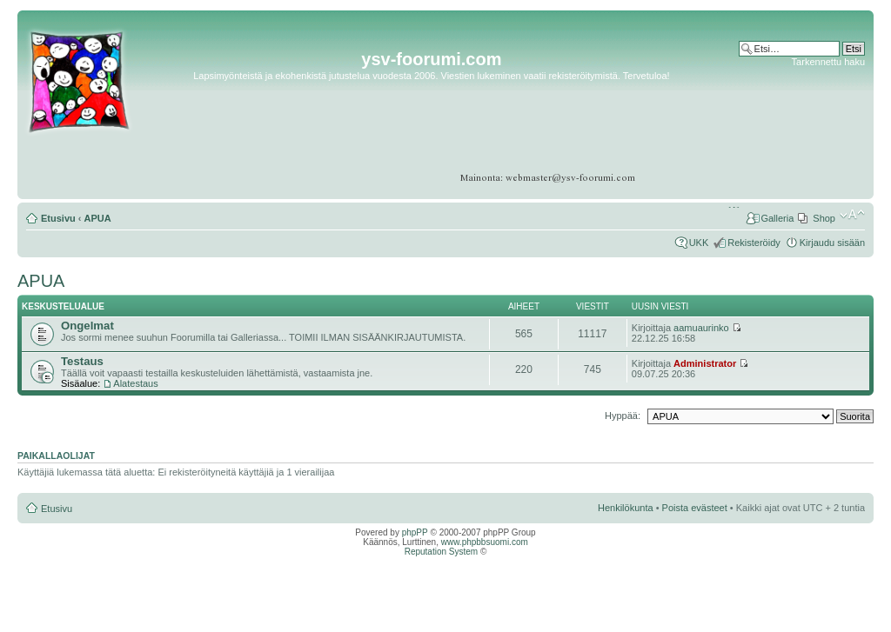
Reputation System (442, 551)
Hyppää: (622, 415)
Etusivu (58, 218)
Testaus (82, 361)
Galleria (777, 218)
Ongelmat (87, 325)
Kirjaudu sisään (832, 242)
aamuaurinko (701, 328)
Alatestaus (135, 383)
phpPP (415, 532)
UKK (699, 242)
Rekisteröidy (753, 242)
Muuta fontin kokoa (852, 215)
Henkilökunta (625, 507)
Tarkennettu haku (828, 62)
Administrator (704, 363)
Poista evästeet (694, 507)
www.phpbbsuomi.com (484, 542)
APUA (97, 218)
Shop (824, 218)
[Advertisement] (797, 121)
